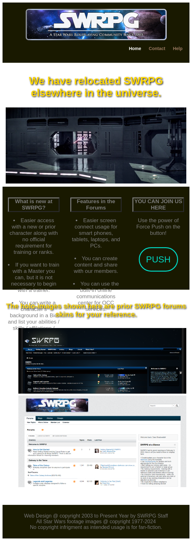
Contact (157, 48)
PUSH (158, 259)
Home (135, 48)
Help (177, 48)
